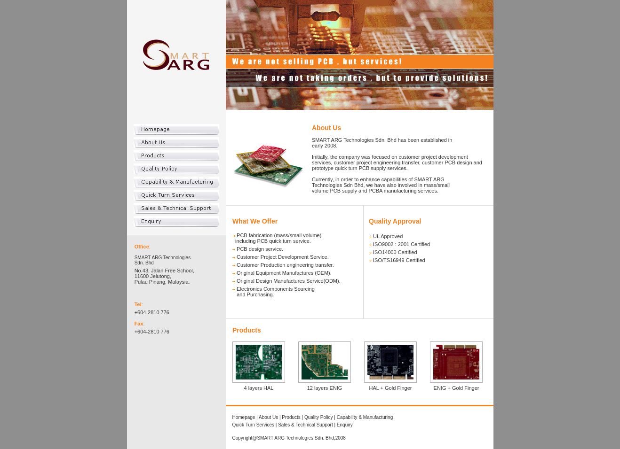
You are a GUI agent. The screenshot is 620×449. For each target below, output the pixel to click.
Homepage (243, 417)
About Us (268, 417)
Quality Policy (318, 417)
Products (291, 417)
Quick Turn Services (253, 424)
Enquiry (345, 424)
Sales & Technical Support (305, 424)
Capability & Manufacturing (365, 417)
